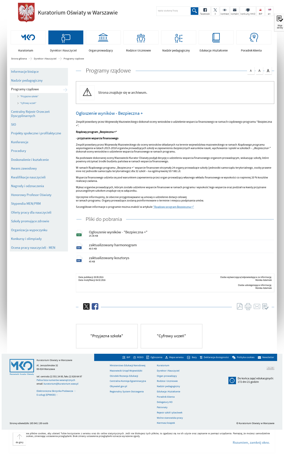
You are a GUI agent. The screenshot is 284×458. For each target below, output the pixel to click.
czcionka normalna (250, 71)
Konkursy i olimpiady (26, 240)
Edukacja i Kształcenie (168, 394)
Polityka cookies (245, 359)
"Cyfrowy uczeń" (28, 104)
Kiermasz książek (166, 425)
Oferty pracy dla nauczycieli (31, 214)
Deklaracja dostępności (216, 359)
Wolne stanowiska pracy (170, 420)
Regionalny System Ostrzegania (127, 394)
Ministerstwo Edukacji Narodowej (127, 368)
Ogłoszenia (156, 359)
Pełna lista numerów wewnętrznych (56, 382)
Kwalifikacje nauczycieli (28, 178)
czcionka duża (268, 71)
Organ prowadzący (167, 378)
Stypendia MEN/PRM (26, 205)
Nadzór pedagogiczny (27, 81)
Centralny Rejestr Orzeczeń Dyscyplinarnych (30, 115)
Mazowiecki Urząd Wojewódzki (126, 373)
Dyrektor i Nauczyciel (45, 60)
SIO (13, 126)
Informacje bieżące (25, 73)
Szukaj (194, 11)
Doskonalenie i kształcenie (30, 161)
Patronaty (162, 410)
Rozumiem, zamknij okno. (251, 445)
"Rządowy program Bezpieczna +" (173, 208)
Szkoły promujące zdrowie (30, 222)
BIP (128, 359)
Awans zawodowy (24, 170)
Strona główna (19, 60)
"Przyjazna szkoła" (29, 97)
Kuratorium (163, 368)
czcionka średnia (259, 71)
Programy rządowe (74, 60)
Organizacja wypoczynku (29, 231)
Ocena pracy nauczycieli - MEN (33, 249)
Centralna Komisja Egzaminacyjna (128, 383)
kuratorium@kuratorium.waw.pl (61, 386)
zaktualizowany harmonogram (113, 246)
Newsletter (268, 359)
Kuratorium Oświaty (77, 12)
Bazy (194, 359)
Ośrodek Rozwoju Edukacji (124, 378)
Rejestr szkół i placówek (169, 415)
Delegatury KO (164, 404)
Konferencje (19, 143)
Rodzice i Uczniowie (167, 383)
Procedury (18, 152)
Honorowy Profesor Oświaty (31, 196)
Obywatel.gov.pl (118, 388)
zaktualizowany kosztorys (109, 259)
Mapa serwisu (176, 359)
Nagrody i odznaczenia (27, 187)
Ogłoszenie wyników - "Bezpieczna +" (118, 233)
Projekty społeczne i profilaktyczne (36, 134)
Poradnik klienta (166, 399)
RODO (140, 359)
